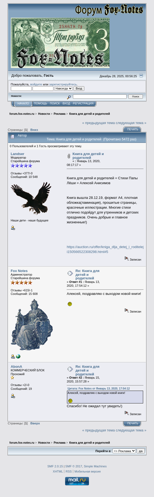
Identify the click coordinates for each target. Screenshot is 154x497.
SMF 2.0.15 (55, 466)
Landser (17, 154)
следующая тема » (131, 123)
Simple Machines (95, 466)
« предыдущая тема (98, 123)
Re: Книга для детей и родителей (88, 274)
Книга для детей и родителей (88, 156)
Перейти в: (103, 451)
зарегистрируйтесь (63, 84)
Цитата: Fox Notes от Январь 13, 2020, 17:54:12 (99, 388)
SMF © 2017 (73, 466)
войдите (36, 84)
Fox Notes (19, 271)
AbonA (16, 367)
